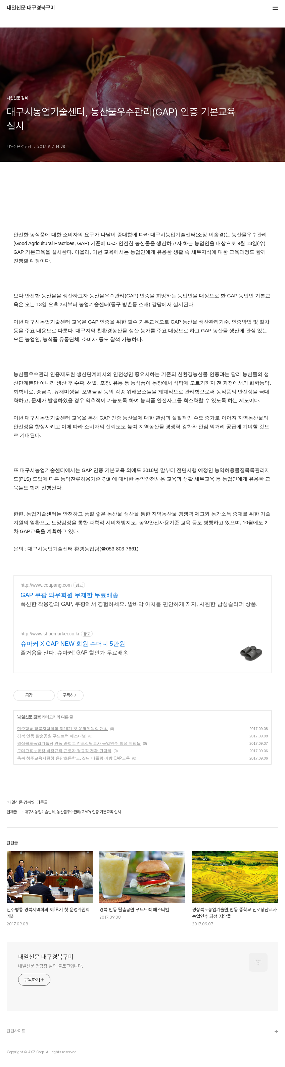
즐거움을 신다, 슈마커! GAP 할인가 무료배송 (74, 653)
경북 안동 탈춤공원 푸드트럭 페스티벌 (51, 736)
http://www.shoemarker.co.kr (50, 633)
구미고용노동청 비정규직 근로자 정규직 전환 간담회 (64, 750)
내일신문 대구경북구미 (31, 8)
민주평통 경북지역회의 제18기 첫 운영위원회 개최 (62, 728)
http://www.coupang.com (46, 585)
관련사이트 (16, 1030)
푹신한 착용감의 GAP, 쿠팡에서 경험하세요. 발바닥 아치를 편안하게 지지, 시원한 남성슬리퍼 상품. (138, 604)
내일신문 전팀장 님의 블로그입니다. (50, 966)
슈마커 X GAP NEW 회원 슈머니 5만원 (72, 643)
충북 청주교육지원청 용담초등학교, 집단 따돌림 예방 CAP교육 (73, 758)
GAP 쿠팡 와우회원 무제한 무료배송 (69, 595)
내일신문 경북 (28, 717)
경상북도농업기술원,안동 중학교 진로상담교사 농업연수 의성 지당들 (79, 743)
